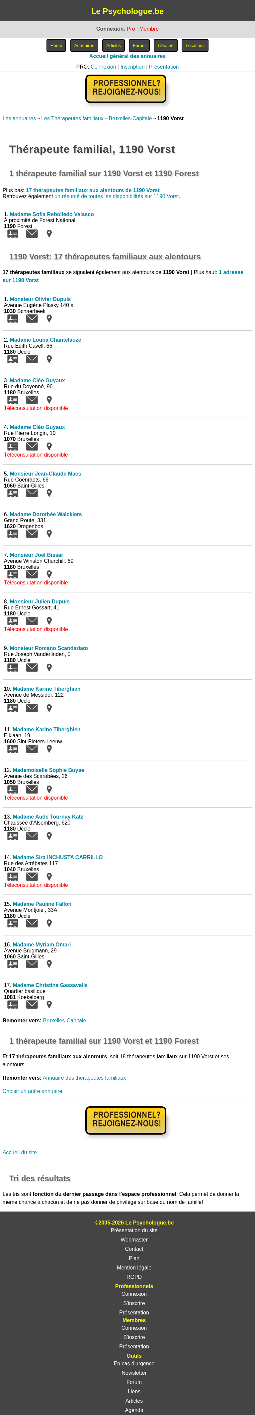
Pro (131, 29)
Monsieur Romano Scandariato (49, 648)
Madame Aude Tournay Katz (48, 817)
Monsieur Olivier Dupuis (40, 299)
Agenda (134, 1410)
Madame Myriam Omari (42, 944)
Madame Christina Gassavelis (50, 985)
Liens (134, 1391)
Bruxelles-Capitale (130, 118)
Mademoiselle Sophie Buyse (48, 770)
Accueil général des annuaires (127, 56)
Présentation (164, 67)
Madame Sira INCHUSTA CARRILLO (58, 857)
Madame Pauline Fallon (42, 904)
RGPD (134, 1277)
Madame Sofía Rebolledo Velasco (52, 214)
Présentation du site (134, 1230)
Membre (149, 29)
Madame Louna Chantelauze (45, 340)
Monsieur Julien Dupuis (39, 601)
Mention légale (134, 1267)
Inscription (133, 67)
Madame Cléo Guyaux (37, 380)
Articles (134, 1401)
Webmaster (134, 1239)
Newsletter (134, 1373)
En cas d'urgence (134, 1363)
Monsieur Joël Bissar (36, 555)
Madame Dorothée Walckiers (46, 514)
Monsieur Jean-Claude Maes (45, 474)
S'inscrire (134, 1303)
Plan (134, 1258)
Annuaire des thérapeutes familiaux (84, 1078)
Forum (134, 1382)
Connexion (103, 67)
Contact (134, 1249)
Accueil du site (20, 1152)
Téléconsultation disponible (36, 408)
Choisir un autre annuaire (32, 1091)
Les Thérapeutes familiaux (72, 118)
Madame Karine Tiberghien (46, 689)
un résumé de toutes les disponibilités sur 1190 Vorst (116, 196)
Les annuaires (19, 118)
